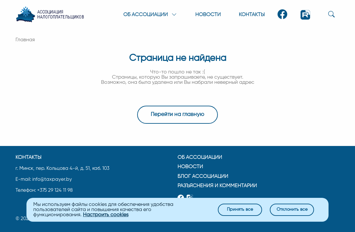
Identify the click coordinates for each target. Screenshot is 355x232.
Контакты (252, 14)
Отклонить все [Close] (292, 209)
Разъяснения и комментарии (217, 185)
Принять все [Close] (240, 209)
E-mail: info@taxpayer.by (43, 179)
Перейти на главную (177, 115)
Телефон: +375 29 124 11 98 (44, 190)
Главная (25, 40)
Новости (208, 14)
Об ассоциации (200, 157)
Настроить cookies (105, 215)
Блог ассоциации (203, 176)
